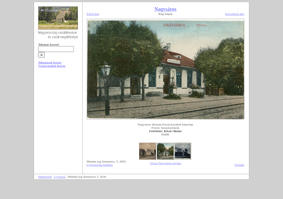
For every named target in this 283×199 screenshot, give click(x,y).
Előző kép (93, 13)
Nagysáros (165, 9)
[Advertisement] (58, 114)
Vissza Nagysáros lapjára (165, 163)
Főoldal (239, 164)
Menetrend (45, 176)
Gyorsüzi (60, 176)
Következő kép (234, 13)
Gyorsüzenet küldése (100, 164)
